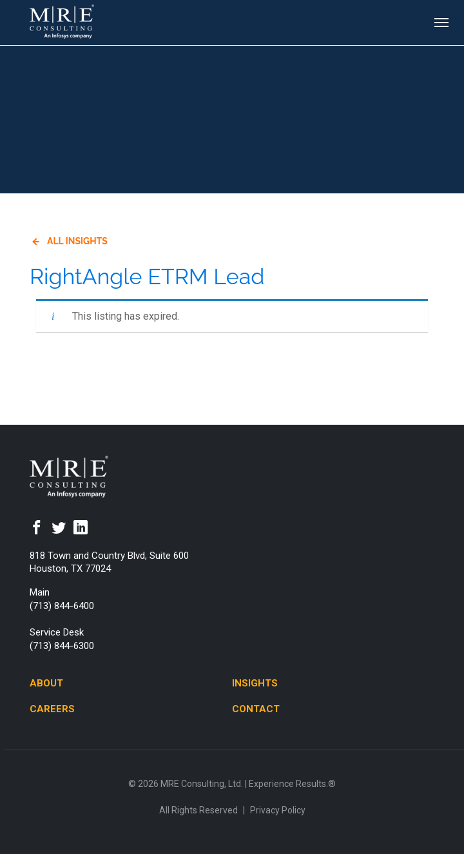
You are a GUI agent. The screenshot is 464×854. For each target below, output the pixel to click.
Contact (256, 709)
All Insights (77, 241)
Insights (255, 683)
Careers (52, 709)
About (46, 683)
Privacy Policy (277, 810)
